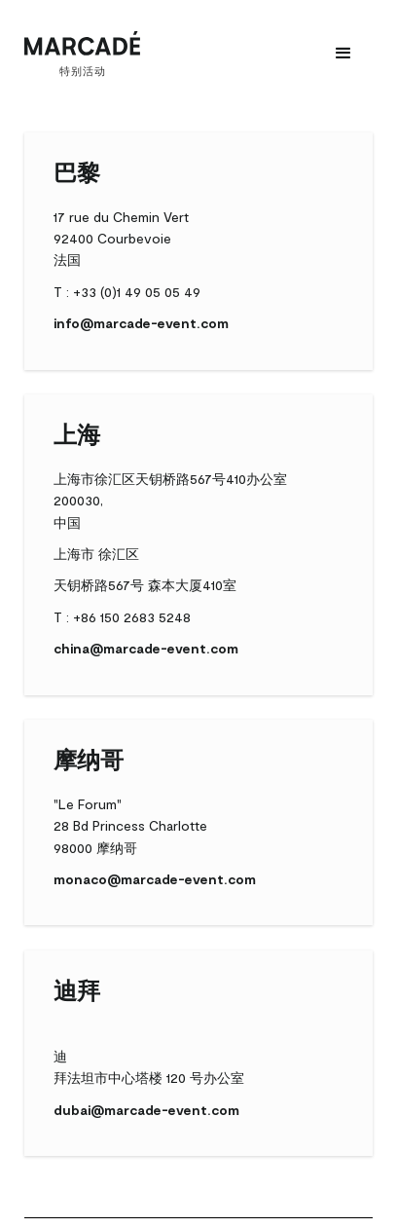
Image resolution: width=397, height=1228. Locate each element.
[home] (82, 53)
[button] (343, 53)
